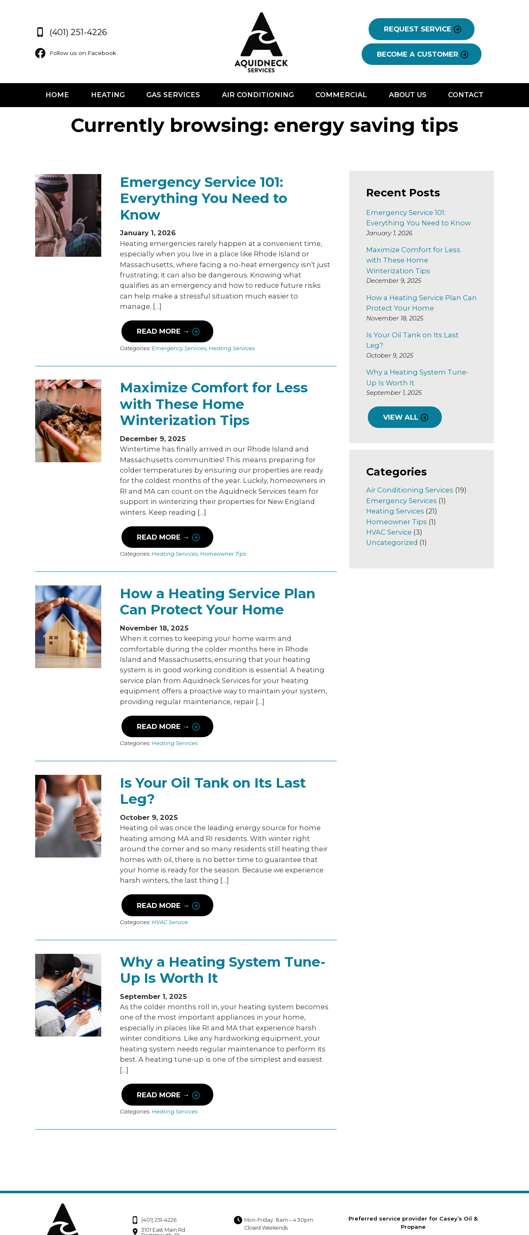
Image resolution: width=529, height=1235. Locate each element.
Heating (107, 95)
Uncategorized (393, 522)
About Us (408, 95)
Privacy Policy (434, 1195)
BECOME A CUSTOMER (419, 54)
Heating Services (230, 321)
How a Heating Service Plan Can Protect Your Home (216, 575)
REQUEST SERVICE (419, 29)
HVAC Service (168, 895)
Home (55, 95)
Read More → (161, 305)
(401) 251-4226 (69, 31)
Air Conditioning (258, 95)
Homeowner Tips (221, 527)
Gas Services (173, 95)
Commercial (341, 95)
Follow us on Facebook (75, 53)
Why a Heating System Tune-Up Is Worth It (221, 943)
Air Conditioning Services (410, 469)
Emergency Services (177, 321)
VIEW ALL (401, 396)
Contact (467, 95)
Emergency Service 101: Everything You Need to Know (224, 190)
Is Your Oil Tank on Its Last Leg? (211, 764)
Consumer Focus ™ (463, 1217)
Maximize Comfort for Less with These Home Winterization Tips (212, 377)
